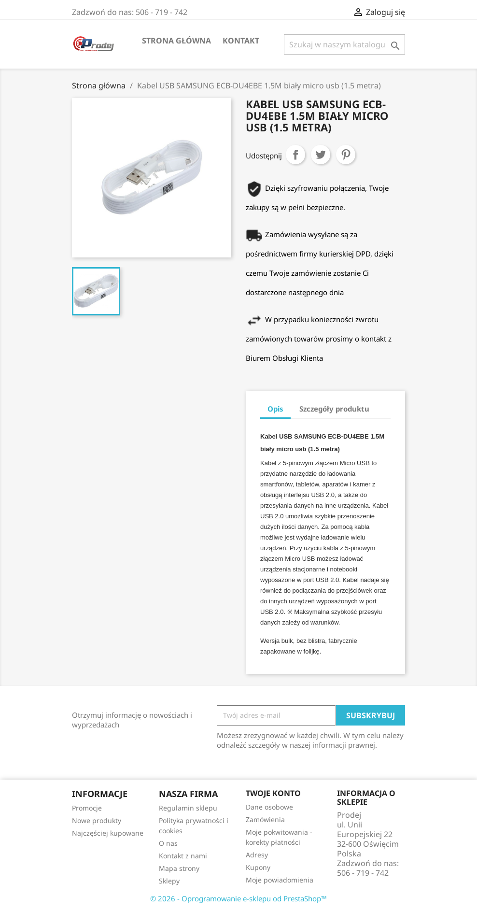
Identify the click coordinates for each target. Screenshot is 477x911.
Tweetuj (320, 154)
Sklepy (169, 880)
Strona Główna (176, 40)
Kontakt (241, 40)
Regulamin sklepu (188, 807)
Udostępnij (295, 154)
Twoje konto (273, 793)
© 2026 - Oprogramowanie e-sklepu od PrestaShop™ (238, 898)
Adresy (257, 854)
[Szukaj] (344, 44)
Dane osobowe (269, 806)
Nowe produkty (96, 820)
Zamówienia (265, 819)
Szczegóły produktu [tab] (334, 408)
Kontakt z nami (183, 855)
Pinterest (345, 154)
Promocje (87, 807)
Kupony (258, 867)
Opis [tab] (275, 408)
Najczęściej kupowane (107, 833)
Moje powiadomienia (279, 879)
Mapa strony (179, 868)
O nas (168, 843)
